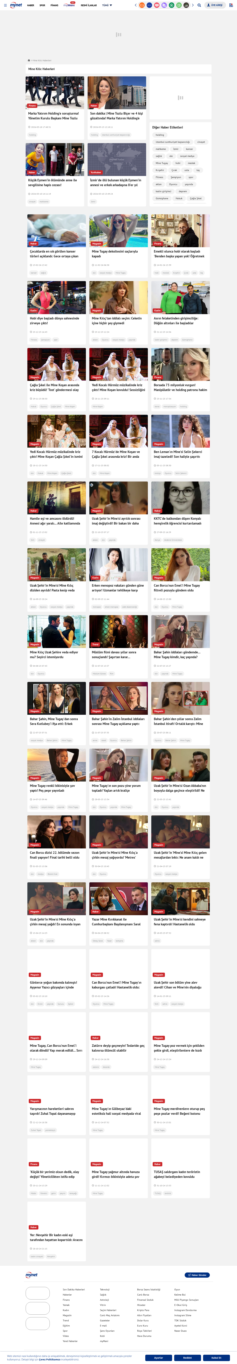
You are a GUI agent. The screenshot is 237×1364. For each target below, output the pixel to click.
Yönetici (43, 1182)
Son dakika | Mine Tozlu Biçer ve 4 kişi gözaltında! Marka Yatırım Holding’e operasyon (116, 118)
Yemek (66, 1294)
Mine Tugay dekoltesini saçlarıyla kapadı (115, 253)
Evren (40, 993)
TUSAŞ (158, 1182)
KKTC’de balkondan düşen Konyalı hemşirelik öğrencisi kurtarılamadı (177, 520)
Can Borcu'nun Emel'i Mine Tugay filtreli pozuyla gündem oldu (177, 587)
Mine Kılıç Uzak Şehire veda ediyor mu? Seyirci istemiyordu (54, 654)
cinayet (32, 201)
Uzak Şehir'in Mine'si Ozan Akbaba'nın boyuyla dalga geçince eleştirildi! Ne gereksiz (180, 787)
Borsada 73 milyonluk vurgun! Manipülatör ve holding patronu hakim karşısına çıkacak (180, 390)
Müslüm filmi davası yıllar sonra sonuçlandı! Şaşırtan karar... (114, 654)
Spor (65, 1319)
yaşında (189, 184)
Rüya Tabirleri (144, 1319)
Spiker (70, 993)
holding (32, 134)
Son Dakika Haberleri (74, 1278)
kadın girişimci (163, 191)
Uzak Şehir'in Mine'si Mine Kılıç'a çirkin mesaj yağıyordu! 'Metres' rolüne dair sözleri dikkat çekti (115, 850)
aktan (159, 184)
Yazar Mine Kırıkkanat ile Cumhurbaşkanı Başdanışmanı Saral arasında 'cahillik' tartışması (116, 913)
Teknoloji (105, 1278)
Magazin (67, 1304)
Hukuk (179, 198)
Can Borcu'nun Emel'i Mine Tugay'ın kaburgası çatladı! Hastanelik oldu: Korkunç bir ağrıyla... (116, 976)
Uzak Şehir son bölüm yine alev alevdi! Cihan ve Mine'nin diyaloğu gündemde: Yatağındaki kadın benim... (180, 976)
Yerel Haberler (70, 1330)
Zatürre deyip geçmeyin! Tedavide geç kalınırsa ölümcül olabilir (118, 1037)
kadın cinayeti (37, 1245)
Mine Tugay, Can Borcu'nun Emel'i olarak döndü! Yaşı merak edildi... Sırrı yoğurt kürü (56, 1039)
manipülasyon (170, 406)
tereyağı (73, 1182)
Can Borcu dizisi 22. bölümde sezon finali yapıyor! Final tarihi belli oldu (54, 847)
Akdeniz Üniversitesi (173, 540)
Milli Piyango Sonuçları (186, 1288)
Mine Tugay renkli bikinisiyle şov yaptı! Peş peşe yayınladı (52, 784)
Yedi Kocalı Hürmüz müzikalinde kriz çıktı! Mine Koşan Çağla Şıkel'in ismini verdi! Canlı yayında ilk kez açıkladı (56, 456)
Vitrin (103, 1294)
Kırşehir (160, 170)
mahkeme (44, 201)
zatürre (96, 1056)
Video (66, 1324)
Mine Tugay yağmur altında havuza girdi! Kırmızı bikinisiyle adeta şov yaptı (116, 1166)
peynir (62, 1182)
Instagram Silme (182, 1304)
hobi (178, 163)
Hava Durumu (144, 1324)
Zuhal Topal (36, 1119)
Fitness (159, 177)
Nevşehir (51, 1245)
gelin (53, 1182)
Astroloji (104, 1288)
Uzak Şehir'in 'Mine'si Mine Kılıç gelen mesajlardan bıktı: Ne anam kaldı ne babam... (180, 850)
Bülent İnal (52, 866)
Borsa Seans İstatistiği (148, 1278)
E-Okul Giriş (180, 1294)
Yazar (109, 929)
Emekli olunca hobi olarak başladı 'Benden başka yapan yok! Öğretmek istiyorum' (179, 256)
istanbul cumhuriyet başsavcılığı (116, 134)
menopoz (97, 607)
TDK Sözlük (180, 1309)
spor (191, 177)
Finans (66, 1288)
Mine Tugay (162, 163)
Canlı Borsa (143, 1283)
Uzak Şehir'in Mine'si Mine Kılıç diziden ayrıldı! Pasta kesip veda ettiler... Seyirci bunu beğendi (52, 590)
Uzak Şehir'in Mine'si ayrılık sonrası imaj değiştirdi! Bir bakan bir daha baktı (116, 523)
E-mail (103, 1314)
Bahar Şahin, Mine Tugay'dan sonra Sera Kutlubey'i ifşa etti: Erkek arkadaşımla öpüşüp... (54, 724)
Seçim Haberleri (108, 1299)
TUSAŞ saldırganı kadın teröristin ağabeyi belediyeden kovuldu (177, 1163)
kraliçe (158, 473)
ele (171, 156)
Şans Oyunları (107, 1319)
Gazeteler (105, 1309)
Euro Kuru (142, 1314)
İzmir (93, 201)
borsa (157, 406)
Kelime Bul (180, 1283)
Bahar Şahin (52, 740)
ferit (156, 993)
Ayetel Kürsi (180, 1314)
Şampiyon (176, 177)
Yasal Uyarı (138, 1345)
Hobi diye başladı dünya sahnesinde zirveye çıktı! (54, 320)
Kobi (102, 1324)
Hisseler (141, 1294)
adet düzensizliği (129, 607)
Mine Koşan (70, 406)
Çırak (174, 170)
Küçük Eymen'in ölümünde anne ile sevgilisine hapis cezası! (52, 182)
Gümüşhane (162, 198)
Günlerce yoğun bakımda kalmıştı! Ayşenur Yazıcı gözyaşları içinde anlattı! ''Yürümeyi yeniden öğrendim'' (56, 976)
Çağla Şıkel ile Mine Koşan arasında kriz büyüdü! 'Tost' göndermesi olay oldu (54, 390)
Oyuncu (173, 184)
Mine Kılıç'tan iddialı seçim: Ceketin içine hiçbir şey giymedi (117, 320)
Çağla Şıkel (196, 198)
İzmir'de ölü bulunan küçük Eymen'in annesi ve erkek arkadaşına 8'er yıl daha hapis (115, 185)
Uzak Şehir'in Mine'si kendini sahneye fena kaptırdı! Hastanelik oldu (180, 910)
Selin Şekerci (181, 473)
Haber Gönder (197, 1264)
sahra (157, 929)
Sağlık (103, 1283)
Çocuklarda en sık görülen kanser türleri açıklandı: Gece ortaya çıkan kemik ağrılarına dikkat (54, 256)
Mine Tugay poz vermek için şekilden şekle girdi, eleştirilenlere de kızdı (179, 1037)
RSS (149, 1345)
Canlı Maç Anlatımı (110, 1304)
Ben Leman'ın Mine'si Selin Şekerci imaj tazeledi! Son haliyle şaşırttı (178, 454)
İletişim (88, 1345)
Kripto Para (143, 1299)
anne (95, 740)
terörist (168, 1182)
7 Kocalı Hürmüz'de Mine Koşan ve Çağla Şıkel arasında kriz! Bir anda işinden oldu (116, 456)
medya (41, 866)
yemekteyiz (50, 1119)
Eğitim (66, 1314)
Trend (66, 1309)
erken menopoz (111, 607)
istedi (103, 740)
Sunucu (61, 993)
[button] (5, 5)
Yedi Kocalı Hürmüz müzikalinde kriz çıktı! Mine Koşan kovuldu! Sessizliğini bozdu (118, 390)
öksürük (106, 1056)
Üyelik (108, 1345)
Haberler (67, 1283)
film (111, 673)
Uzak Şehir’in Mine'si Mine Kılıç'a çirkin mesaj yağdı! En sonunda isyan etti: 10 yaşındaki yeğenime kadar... (55, 913)
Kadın (66, 1299)
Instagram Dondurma (185, 1299)
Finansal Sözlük (145, 1288)
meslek (191, 163)
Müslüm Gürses (99, 673)
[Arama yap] (199, 5)
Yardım (98, 1345)
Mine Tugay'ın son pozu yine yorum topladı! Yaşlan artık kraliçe (116, 784)
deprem (183, 191)
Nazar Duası (180, 1319)
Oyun (177, 1278)
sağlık (159, 156)
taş (198, 170)
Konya (157, 540)
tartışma (119, 929)
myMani (104, 1330)
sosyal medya (187, 156)
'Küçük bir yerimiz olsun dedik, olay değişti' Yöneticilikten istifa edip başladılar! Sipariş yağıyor (54, 1166)
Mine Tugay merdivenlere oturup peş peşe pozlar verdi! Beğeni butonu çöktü (179, 1102)
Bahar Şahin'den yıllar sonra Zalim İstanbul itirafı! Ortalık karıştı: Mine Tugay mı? (178, 720)
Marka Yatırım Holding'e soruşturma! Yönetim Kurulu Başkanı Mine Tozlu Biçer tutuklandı (53, 118)
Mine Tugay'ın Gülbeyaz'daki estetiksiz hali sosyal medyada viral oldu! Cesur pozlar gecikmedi (116, 1102)
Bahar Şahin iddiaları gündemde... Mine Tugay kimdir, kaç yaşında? (177, 654)
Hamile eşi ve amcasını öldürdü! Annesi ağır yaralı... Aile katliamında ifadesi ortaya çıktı (55, 523)
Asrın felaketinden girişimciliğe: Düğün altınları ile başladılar (176, 320)
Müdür (33, 1182)
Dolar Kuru (143, 1309)
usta (187, 170)
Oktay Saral (98, 929)
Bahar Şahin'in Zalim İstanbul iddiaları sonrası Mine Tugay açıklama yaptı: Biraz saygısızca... (118, 724)
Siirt (32, 540)
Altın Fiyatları (144, 1304)
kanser (189, 149)
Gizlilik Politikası (122, 1345)
